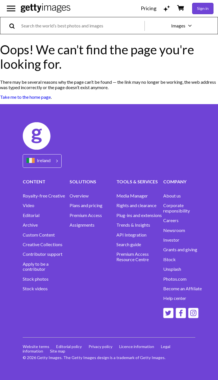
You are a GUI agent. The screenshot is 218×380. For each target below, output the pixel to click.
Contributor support (42, 254)
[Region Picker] (42, 161)
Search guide (128, 244)
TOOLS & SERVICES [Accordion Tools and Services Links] (137, 181)
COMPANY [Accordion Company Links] (174, 181)
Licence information (136, 346)
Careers (171, 220)
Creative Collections (42, 244)
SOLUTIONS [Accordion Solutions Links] (83, 181)
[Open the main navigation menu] (11, 8)
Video (28, 205)
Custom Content (39, 234)
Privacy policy (100, 346)
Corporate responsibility (176, 208)
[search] (14, 25)
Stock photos (36, 279)
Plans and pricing (86, 205)
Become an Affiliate (182, 288)
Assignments (82, 224)
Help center (174, 298)
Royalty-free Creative (44, 195)
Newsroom (174, 230)
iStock (169, 259)
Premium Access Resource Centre (132, 257)
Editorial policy (69, 346)
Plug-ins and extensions (139, 215)
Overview (79, 195)
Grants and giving (180, 249)
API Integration (131, 234)
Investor (171, 239)
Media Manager (132, 195)
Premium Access (86, 215)
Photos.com (174, 279)
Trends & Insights (133, 224)
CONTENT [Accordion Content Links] (34, 181)
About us (172, 195)
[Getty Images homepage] (45, 8)
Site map (57, 351)
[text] (81, 25)
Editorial (31, 215)
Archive (30, 224)
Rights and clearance (136, 205)
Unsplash (172, 269)
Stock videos (35, 288)
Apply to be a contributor (36, 266)
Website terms (36, 346)
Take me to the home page (25, 97)
